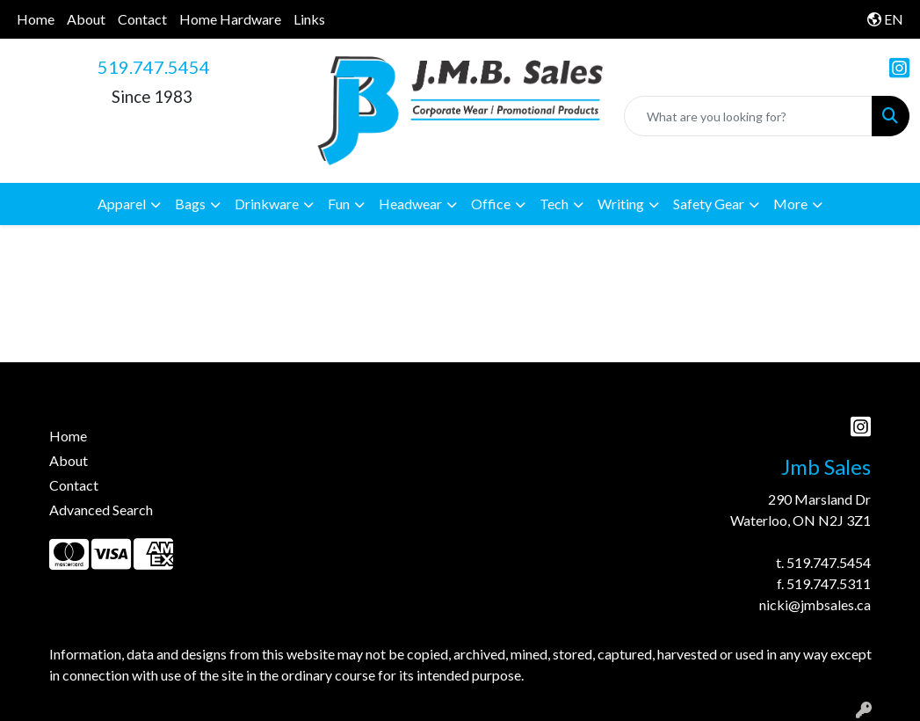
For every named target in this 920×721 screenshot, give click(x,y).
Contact (142, 19)
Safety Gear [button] (708, 203)
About (86, 19)
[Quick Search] (748, 116)
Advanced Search (101, 509)
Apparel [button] (122, 203)
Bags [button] (190, 203)
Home (35, 19)
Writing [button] (621, 203)
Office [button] (491, 203)
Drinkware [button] (267, 203)
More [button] (790, 203)
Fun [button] (339, 203)
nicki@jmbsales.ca (815, 604)
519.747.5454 (154, 66)
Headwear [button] (410, 203)
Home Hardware (230, 19)
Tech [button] (554, 203)
